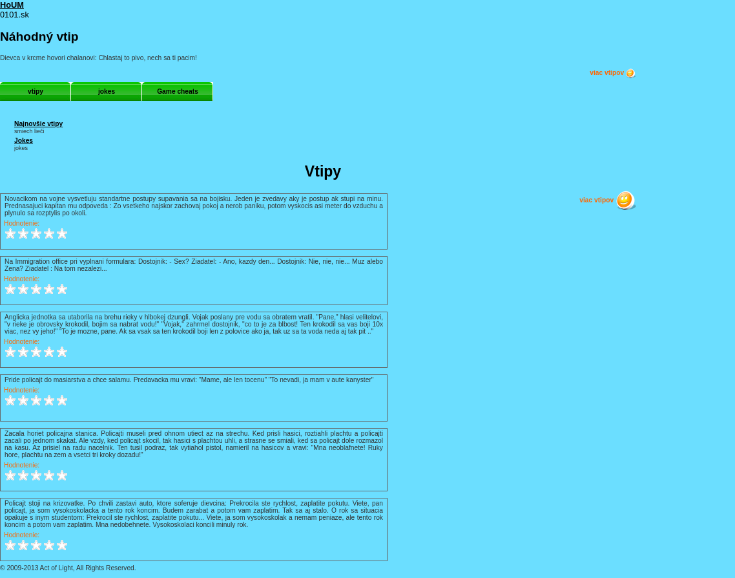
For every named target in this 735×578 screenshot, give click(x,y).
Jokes (23, 140)
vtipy (35, 91)
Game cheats (177, 91)
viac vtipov (613, 73)
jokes (106, 91)
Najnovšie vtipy (38, 123)
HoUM (12, 5)
